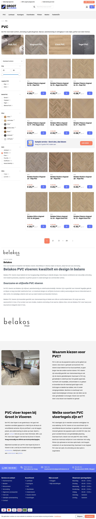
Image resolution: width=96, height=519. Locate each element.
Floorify (6, 155)
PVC (4, 13)
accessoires (8, 448)
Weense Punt (7, 103)
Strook (6, 95)
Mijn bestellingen (55, 481)
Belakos (6, 150)
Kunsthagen (30, 495)
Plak (5, 82)
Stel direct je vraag (31, 467)
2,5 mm (6, 174)
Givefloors (7, 158)
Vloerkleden (28, 13)
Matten (43, 13)
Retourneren (7, 484)
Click (5, 84)
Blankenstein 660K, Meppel (85, 467)
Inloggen (52, 478)
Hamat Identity (8, 161)
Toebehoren (52, 14)
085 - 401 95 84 (89, 2)
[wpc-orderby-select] (12, 58)
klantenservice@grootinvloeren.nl (56, 467)
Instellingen (57, 516)
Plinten (36, 13)
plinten (20, 451)
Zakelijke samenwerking (10, 495)
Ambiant (6, 147)
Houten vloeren (31, 492)
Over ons (5, 492)
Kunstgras (19, 13)
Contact (5, 498)
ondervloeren (12, 451)
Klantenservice (7, 478)
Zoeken (32, 7)
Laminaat (10, 13)
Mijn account (84, 6)
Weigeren (79, 516)
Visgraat (6, 98)
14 (67, 238)
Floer (5, 153)
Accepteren (89, 516)
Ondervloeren (30, 489)
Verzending (6, 487)
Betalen (5, 481)
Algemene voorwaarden (10, 489)
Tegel (5, 100)
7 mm (5, 171)
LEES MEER (86, 141)
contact (11, 431)
